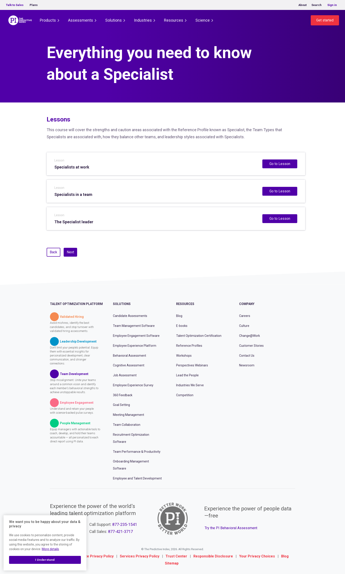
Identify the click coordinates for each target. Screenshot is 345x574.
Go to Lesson (279, 164)
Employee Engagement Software (136, 335)
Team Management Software (134, 326)
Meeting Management (128, 415)
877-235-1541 (124, 524)
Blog (179, 316)
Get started (325, 20)
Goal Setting (121, 405)
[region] (45, 542)
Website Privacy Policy (94, 556)
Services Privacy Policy (139, 556)
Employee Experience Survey (133, 385)
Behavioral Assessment (129, 355)
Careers (244, 316)
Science (202, 20)
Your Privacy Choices (257, 556)
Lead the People (187, 375)
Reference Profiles (189, 345)
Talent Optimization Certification (198, 335)
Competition (184, 395)
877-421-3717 (120, 531)
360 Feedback (122, 395)
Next (70, 252)
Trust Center (176, 556)
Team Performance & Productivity (136, 451)
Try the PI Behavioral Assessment (231, 528)
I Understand (45, 559)
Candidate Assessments (130, 316)
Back (53, 252)
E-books (181, 326)
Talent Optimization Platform (76, 304)
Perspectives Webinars (192, 365)
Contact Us (246, 355)
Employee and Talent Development (137, 478)
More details (50, 549)
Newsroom (246, 365)
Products (48, 20)
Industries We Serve (190, 385)
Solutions (113, 20)
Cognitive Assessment (128, 365)
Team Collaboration (126, 424)
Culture (244, 326)
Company (246, 304)
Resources (173, 20)
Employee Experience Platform (134, 345)
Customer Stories (251, 345)
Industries (143, 20)
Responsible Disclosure (213, 556)
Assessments (80, 20)
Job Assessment (125, 375)
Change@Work (249, 335)
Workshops (184, 355)
